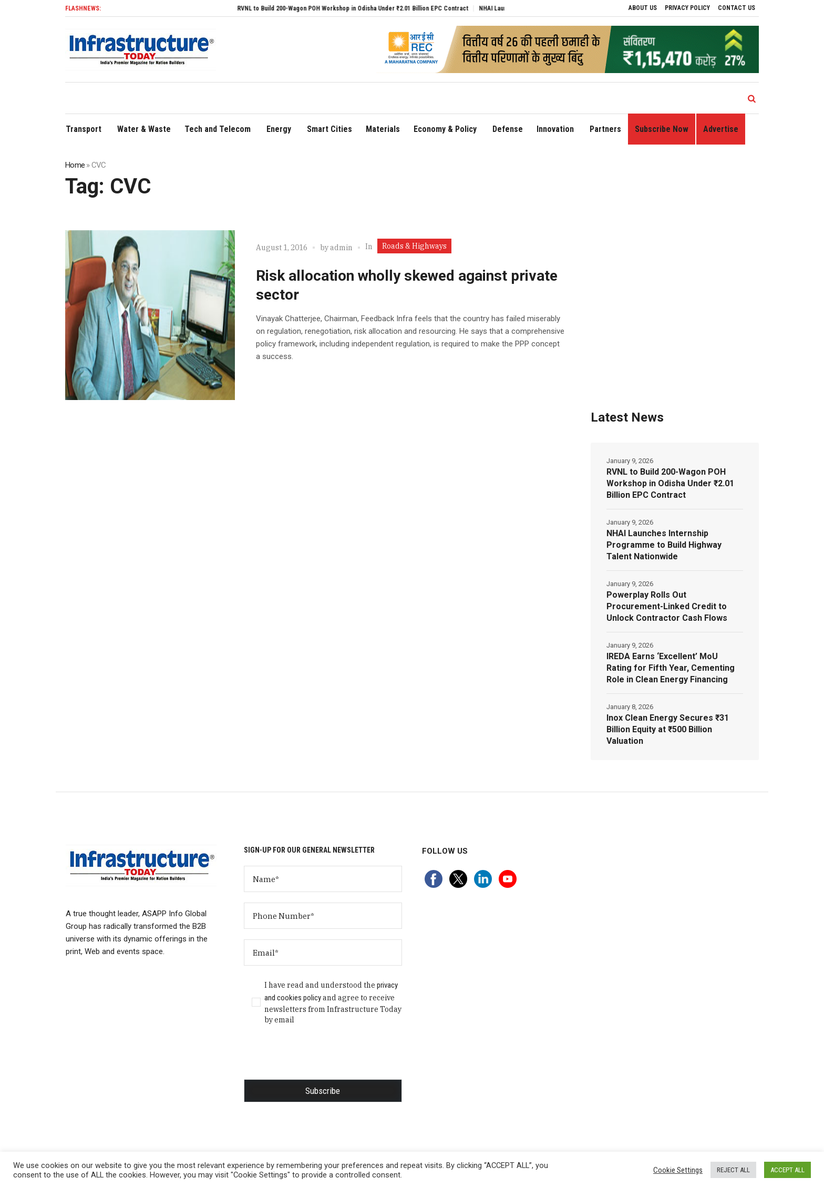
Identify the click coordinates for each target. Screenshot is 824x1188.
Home (75, 165)
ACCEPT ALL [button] (787, 1170)
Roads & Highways (414, 246)
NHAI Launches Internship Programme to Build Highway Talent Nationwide (664, 544)
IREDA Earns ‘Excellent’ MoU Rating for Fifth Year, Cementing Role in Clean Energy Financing (670, 667)
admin (341, 247)
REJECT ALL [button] (733, 1170)
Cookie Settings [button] (678, 1170)
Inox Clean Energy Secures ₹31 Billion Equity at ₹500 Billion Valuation (667, 729)
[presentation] (324, 1058)
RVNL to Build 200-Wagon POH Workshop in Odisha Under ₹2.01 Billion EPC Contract (364, 8)
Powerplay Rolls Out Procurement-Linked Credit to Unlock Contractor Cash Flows (666, 606)
